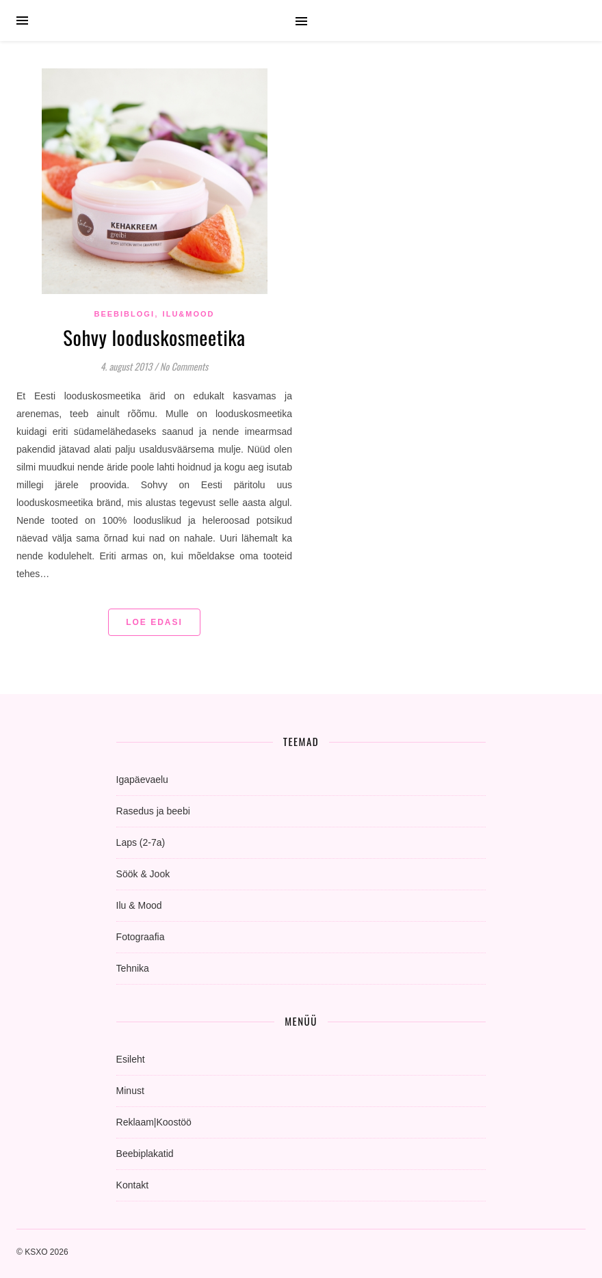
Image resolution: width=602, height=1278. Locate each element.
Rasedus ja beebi (153, 811)
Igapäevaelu (142, 779)
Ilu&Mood (189, 314)
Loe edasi (154, 622)
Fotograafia (140, 936)
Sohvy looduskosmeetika (154, 336)
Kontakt (132, 1185)
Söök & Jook (143, 873)
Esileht (130, 1059)
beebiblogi (124, 314)
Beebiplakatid (145, 1153)
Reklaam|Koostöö (154, 1122)
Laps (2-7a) (141, 842)
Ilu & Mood (139, 905)
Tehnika (132, 968)
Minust (130, 1090)
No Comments (184, 366)
